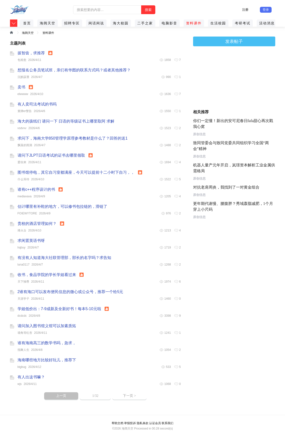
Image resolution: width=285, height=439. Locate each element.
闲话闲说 (96, 23)
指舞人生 (23, 350)
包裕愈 (22, 60)
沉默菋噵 (23, 77)
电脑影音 (169, 23)
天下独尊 (23, 281)
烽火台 (22, 230)
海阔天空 (47, 23)
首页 (27, 23)
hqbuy (22, 247)
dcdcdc (22, 315)
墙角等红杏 (25, 332)
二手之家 (145, 23)
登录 (266, 9)
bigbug (22, 367)
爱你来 (22, 162)
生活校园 (218, 23)
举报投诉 (130, 423)
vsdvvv (22, 128)
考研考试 (242, 23)
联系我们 (167, 423)
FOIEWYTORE (27, 213)
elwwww (23, 94)
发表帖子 (234, 41)
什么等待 (23, 179)
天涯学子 (23, 298)
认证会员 (155, 423)
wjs (20, 384)
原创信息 (199, 134)
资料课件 (194, 23)
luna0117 (23, 264)
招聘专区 (72, 23)
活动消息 (267, 23)
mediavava (25, 196)
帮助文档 (117, 423)
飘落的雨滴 (25, 145)
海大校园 (120, 23)
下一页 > (129, 396)
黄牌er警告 (25, 111)
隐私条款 (142, 423)
